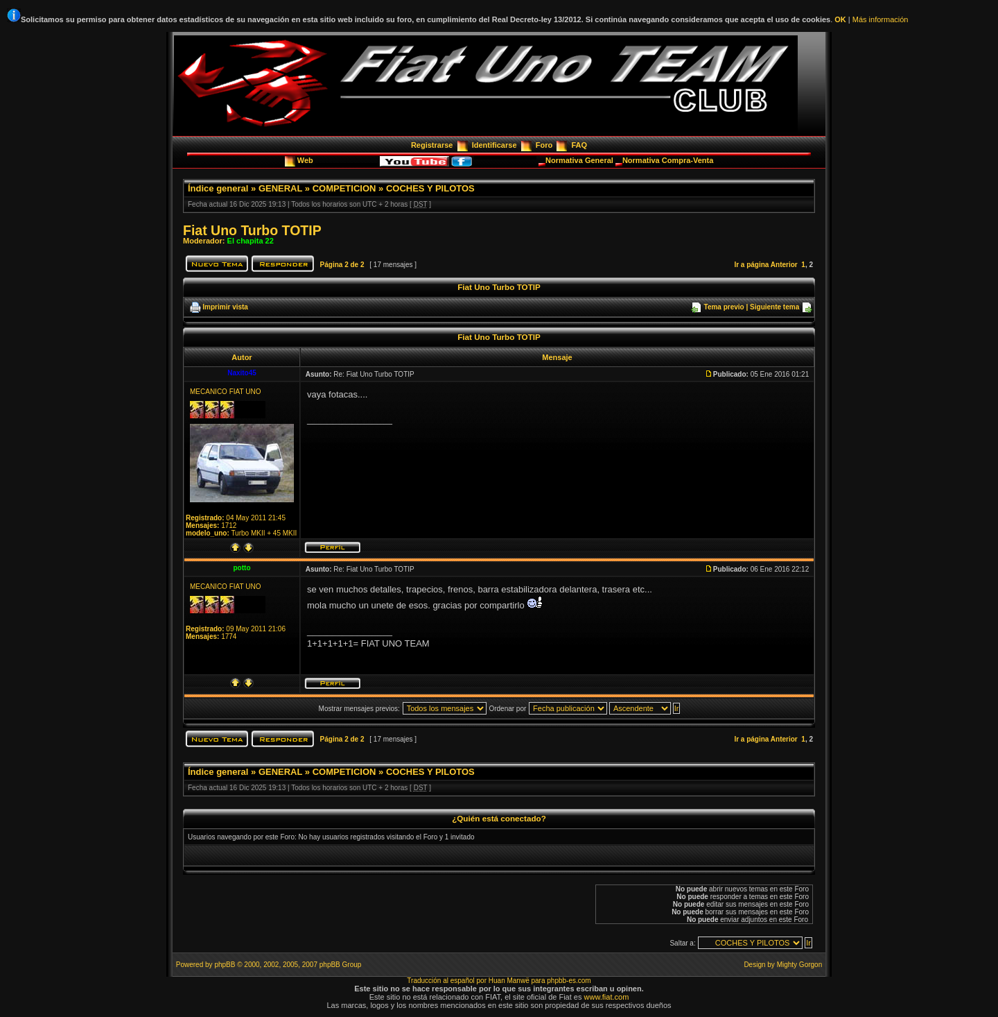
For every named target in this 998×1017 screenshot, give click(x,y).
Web (306, 160)
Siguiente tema (774, 307)
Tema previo (724, 307)
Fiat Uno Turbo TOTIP (252, 230)
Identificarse (494, 145)
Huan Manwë (509, 980)
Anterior (784, 264)
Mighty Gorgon (800, 964)
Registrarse (432, 145)
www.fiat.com (606, 997)
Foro (544, 145)
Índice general (218, 188)
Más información (880, 19)
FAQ (579, 145)
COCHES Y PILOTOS (430, 188)
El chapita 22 (250, 241)
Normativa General (580, 160)
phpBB (224, 964)
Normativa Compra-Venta (667, 160)
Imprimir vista (225, 307)
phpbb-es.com (568, 980)
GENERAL (280, 188)
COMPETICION (344, 188)
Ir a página (751, 264)
